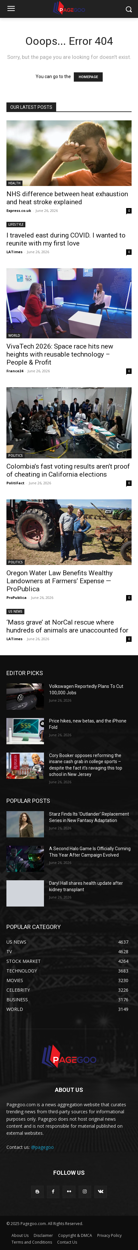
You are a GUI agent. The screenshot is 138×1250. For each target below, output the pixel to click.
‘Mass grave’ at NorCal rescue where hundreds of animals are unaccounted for (67, 626)
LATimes (14, 251)
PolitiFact (15, 482)
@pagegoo (42, 1147)
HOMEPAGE (88, 77)
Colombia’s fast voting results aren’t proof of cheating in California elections (68, 470)
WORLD (14, 335)
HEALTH (14, 183)
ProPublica (16, 597)
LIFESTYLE (15, 224)
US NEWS (15, 611)
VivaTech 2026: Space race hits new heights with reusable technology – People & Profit (59, 354)
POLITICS (15, 455)
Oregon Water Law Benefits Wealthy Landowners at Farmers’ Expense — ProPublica (59, 581)
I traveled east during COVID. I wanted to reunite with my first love (65, 239)
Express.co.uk (18, 210)
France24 (14, 370)
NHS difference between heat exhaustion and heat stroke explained (67, 198)
